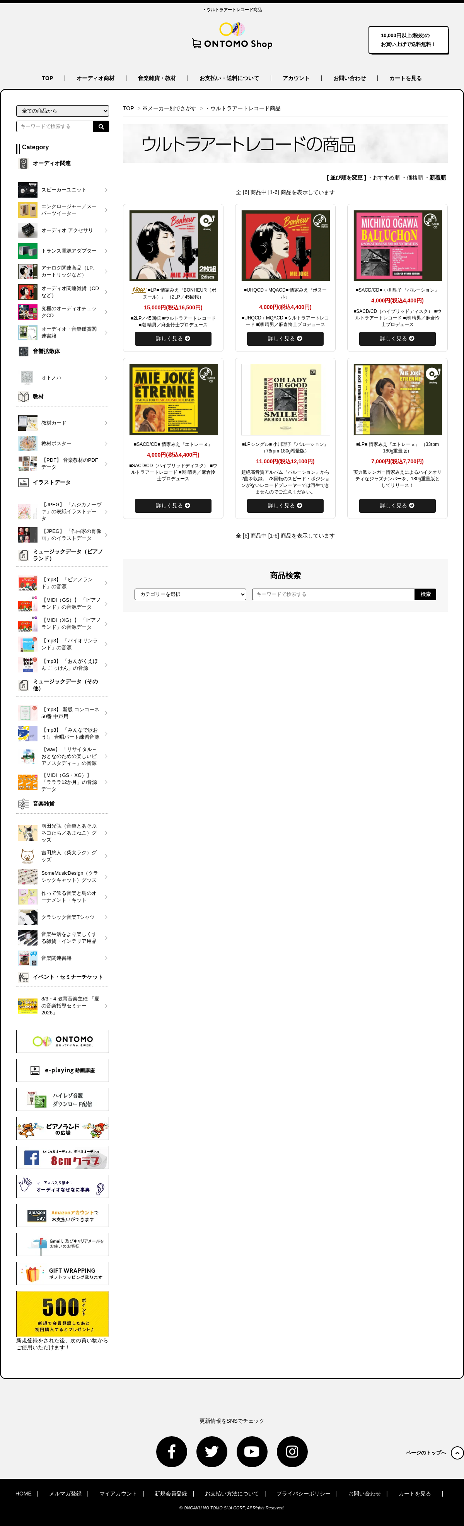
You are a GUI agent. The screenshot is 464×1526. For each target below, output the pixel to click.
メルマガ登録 (65, 1493)
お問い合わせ (349, 78)
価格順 (415, 177)
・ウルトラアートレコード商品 (243, 108)
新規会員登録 (171, 1493)
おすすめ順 (386, 177)
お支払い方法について (232, 1493)
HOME (23, 1493)
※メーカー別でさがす (169, 108)
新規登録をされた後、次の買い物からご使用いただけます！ (62, 1320)
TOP (47, 78)
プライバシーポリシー (303, 1493)
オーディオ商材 (95, 78)
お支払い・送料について (229, 78)
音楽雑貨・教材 (157, 78)
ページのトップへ (435, 1453)
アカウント (296, 78)
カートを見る (405, 78)
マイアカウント (118, 1493)
